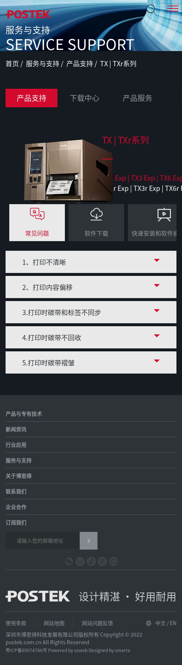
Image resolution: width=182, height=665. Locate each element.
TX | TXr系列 (118, 63)
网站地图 (54, 623)
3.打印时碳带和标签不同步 (61, 312)
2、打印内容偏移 (47, 287)
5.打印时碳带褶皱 (48, 362)
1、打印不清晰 (44, 262)
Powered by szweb (67, 650)
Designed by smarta (109, 650)
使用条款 (16, 623)
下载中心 (84, 97)
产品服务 (137, 97)
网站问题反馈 (97, 623)
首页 (13, 63)
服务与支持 (43, 63)
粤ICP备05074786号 (26, 650)
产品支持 (80, 63)
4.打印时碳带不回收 (51, 337)
